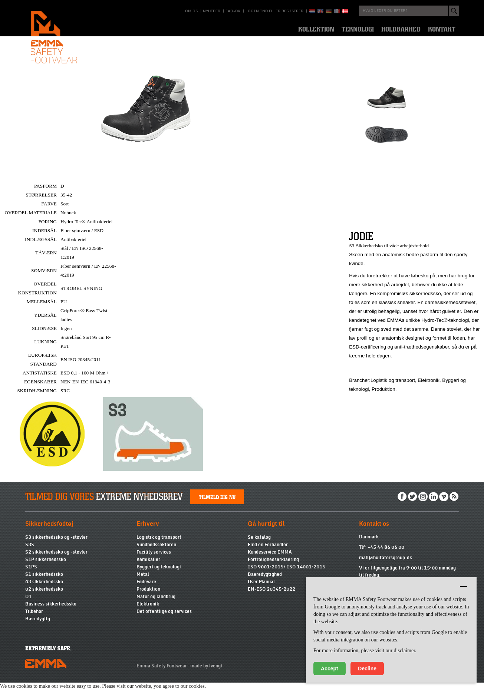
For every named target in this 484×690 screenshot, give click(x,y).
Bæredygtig (37, 626)
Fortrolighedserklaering (273, 567)
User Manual (261, 589)
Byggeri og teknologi (158, 574)
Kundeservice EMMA (270, 559)
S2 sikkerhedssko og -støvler (56, 559)
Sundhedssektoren (156, 552)
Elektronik (147, 611)
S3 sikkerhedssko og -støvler (56, 544)
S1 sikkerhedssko (44, 582)
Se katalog (259, 544)
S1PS (31, 574)
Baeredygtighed (265, 582)
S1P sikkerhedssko (45, 567)
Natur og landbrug (155, 604)
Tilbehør (34, 619)
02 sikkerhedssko (44, 596)
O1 (28, 604)
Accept (329, 668)
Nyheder (211, 11)
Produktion (148, 596)
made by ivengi (206, 673)
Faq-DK (232, 11)
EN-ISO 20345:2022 (271, 596)
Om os (191, 11)
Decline (367, 668)
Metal (142, 582)
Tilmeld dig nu (217, 504)
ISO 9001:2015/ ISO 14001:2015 (286, 574)
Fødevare (146, 589)
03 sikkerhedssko (44, 589)
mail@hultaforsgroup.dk (385, 565)
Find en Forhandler (268, 552)
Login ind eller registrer (274, 11)
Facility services (153, 559)
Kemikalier (148, 567)
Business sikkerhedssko (50, 611)
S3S (29, 552)
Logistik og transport (158, 544)
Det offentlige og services (164, 619)
